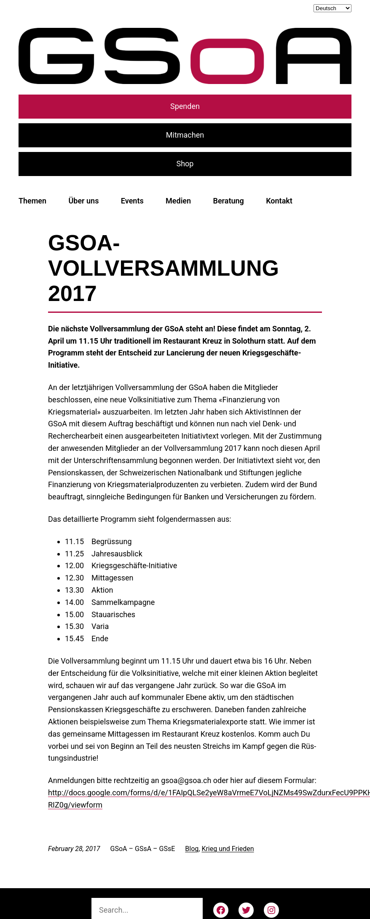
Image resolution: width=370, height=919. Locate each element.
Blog (191, 849)
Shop (185, 163)
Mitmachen (185, 134)
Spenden (185, 106)
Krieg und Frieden (227, 849)
